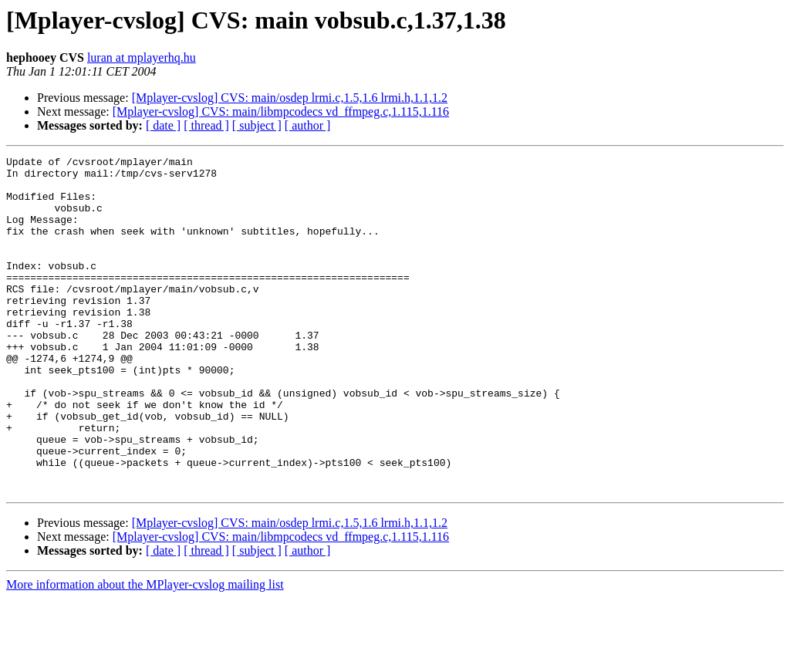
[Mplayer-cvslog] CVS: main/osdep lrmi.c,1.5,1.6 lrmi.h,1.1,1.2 (289, 97)
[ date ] (163, 125)
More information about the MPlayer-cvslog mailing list (145, 651)
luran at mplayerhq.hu (141, 57)
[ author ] (308, 125)
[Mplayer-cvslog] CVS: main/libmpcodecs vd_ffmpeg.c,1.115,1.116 (281, 111)
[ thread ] (206, 125)
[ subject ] (257, 125)
